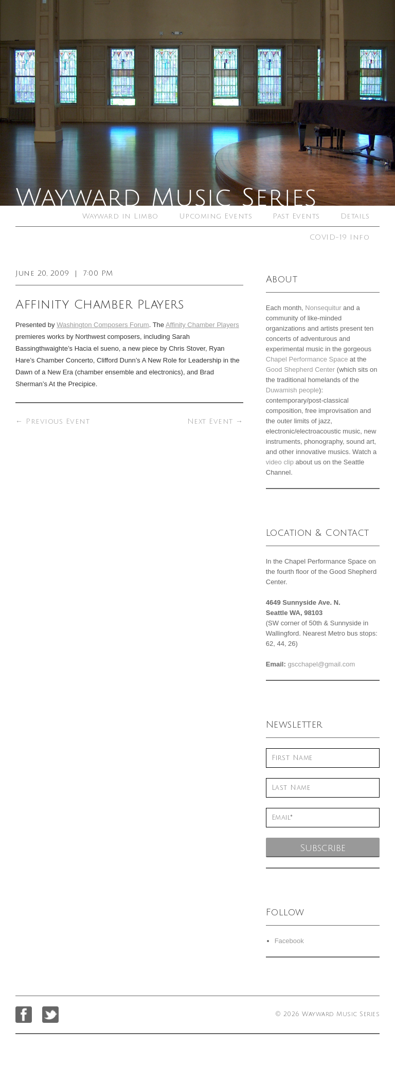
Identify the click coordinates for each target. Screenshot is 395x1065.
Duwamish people (292, 390)
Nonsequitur (323, 308)
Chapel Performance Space (307, 359)
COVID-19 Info (340, 237)
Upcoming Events (216, 216)
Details (355, 216)
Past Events (296, 216)
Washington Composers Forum (103, 325)
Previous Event (52, 421)
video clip (280, 462)
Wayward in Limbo (120, 216)
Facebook (289, 941)
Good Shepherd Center (300, 369)
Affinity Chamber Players (202, 325)
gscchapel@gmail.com (321, 664)
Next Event (215, 421)
